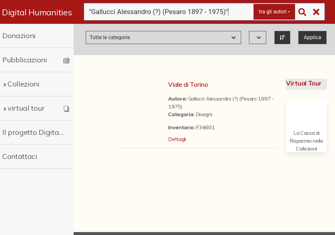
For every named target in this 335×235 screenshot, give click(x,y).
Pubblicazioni (24, 59)
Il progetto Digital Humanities (33, 132)
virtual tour (26, 108)
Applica (312, 37)
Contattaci (19, 156)
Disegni (204, 114)
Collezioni (24, 83)
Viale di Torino (188, 84)
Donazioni (19, 35)
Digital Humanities (37, 12)
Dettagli (177, 139)
